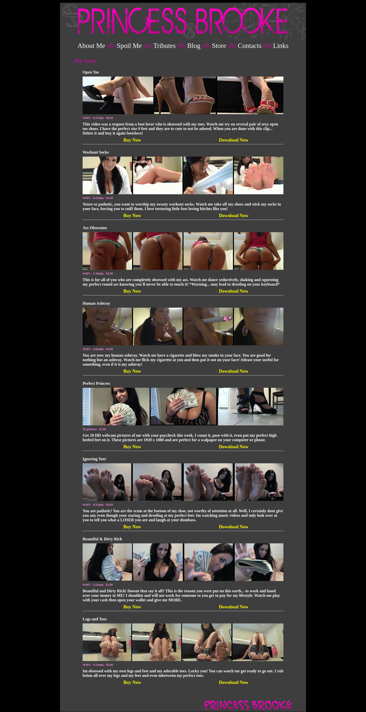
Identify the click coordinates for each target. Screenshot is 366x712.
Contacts (250, 45)
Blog (194, 45)
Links (281, 45)
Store (219, 45)
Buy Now (132, 140)
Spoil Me (129, 45)
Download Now (234, 140)
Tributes (164, 45)
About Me (91, 45)
